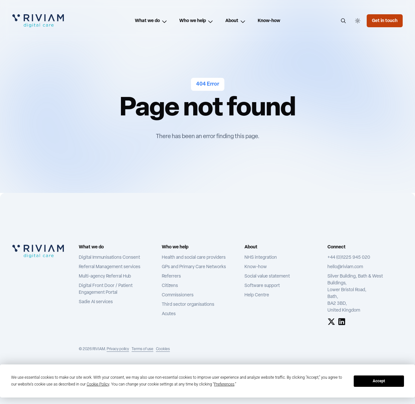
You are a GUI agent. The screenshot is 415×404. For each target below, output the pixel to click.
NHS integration (260, 257)
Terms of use (142, 349)
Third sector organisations (188, 304)
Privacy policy (118, 349)
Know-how (255, 267)
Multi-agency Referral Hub (105, 276)
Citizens (170, 285)
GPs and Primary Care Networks (194, 267)
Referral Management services (109, 267)
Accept (379, 381)
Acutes (169, 314)
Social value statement (267, 276)
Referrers (171, 276)
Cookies (163, 349)
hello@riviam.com (345, 267)
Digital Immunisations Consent (109, 257)
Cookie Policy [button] (98, 384)
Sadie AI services (96, 302)
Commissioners (178, 295)
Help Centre (256, 295)
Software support (262, 285)
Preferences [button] (224, 384)
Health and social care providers (194, 257)
